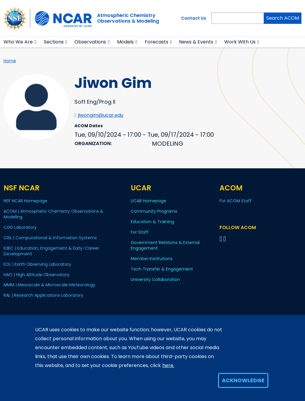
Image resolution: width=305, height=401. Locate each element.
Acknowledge (243, 380)
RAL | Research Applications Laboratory (43, 295)
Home (10, 61)
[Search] (237, 18)
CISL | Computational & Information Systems (50, 238)
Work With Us (240, 41)
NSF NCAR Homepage (25, 201)
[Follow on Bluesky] (221, 239)
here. (168, 365)
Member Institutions (151, 259)
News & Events (196, 41)
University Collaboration (155, 279)
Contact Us (193, 18)
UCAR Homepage (148, 201)
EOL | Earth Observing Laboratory (37, 264)
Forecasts (156, 41)
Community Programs (154, 211)
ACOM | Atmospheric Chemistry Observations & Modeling (53, 214)
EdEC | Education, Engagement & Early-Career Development (51, 251)
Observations (90, 41)
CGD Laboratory (20, 227)
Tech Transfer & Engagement (162, 269)
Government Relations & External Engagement (165, 245)
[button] (36, 42)
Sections (54, 41)
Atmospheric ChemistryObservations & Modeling (128, 18)
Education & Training (152, 222)
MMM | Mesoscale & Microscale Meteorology (49, 285)
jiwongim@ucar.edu (100, 115)
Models (125, 41)
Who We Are (18, 41)
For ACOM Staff (236, 201)
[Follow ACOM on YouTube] (225, 239)
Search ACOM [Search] (282, 18)
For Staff (140, 232)
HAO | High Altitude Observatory (36, 275)
